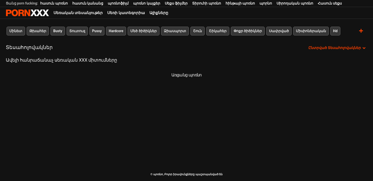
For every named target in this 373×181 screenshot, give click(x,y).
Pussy (96, 31)
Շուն (197, 31)
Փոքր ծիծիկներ (247, 31)
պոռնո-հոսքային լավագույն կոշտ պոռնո (27, 12)
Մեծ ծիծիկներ (143, 31)
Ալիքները (158, 13)
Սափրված (279, 31)
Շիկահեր (217, 31)
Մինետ (15, 31)
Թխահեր (37, 31)
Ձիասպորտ (175, 31)
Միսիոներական (311, 31)
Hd (335, 31)
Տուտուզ (77, 31)
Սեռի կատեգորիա (126, 13)
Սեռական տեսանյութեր (78, 13)
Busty (57, 31)
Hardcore (116, 31)
